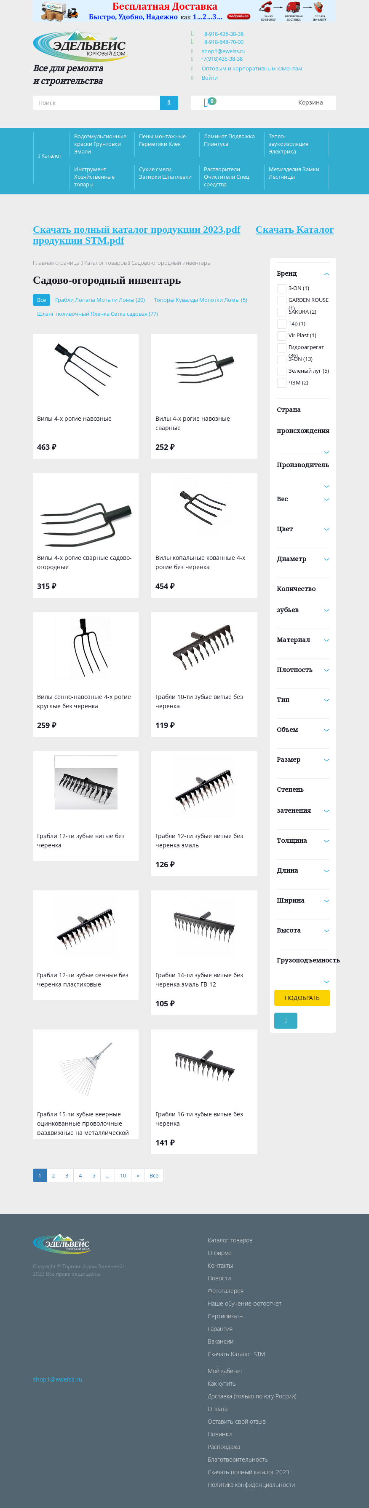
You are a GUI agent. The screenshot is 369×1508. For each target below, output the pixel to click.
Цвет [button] (303, 528)
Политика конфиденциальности (251, 1485)
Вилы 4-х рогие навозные (74, 418)
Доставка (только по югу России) (252, 1396)
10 (123, 1175)
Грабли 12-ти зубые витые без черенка (81, 840)
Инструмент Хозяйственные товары (94, 176)
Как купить (222, 1383)
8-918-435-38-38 (222, 34)
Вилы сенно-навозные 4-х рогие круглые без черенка (84, 701)
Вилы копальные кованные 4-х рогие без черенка (200, 562)
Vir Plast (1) (302, 335)
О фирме (220, 1253)
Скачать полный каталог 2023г (250, 1472)
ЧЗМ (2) (298, 382)
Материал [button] (303, 639)
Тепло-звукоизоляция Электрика (288, 143)
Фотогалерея (225, 1291)
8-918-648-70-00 (222, 42)
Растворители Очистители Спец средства (226, 176)
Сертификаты (225, 1316)
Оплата (217, 1409)
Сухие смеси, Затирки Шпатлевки (165, 172)
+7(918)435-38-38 (222, 58)
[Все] (154, 1176)
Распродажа (224, 1447)
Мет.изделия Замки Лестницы (294, 172)
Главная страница (56, 262)
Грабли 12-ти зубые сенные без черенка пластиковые (82, 979)
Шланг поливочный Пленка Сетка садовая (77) (97, 313)
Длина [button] (303, 870)
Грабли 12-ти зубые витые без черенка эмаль (199, 840)
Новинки (220, 1434)
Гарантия (220, 1329)
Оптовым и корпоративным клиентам (252, 68)
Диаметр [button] (303, 558)
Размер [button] (303, 759)
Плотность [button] (303, 669)
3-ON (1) (299, 288)
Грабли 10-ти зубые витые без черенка (199, 701)
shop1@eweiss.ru (224, 51)
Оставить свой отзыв (237, 1421)
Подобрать (302, 998)
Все (41, 300)
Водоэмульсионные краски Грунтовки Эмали (100, 143)
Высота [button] (303, 930)
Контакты (220, 1265)
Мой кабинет (225, 1371)
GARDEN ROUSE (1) (309, 300)
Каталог (51, 155)
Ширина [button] (303, 900)
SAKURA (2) (302, 311)
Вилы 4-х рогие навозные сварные (192, 423)
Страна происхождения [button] (303, 423)
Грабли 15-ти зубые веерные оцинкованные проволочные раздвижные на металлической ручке (83, 1122)
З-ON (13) (301, 359)
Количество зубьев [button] (303, 599)
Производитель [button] (303, 467)
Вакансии (220, 1341)
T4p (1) (297, 323)
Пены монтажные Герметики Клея (162, 140)
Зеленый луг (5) (309, 370)
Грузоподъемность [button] (303, 963)
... (108, 1175)
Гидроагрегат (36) (306, 347)
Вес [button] (303, 499)
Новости (219, 1278)
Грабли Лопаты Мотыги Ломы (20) (100, 300)
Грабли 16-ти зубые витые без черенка (199, 1118)
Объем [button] (303, 729)
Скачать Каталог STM (236, 1354)
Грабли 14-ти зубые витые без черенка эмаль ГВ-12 (199, 979)
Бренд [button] (303, 273)
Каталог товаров (105, 262)
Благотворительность (238, 1459)
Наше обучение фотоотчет (244, 1303)
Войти (210, 77)
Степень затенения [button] (303, 799)
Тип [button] (303, 699)
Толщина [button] (303, 840)
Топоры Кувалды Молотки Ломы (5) (200, 300)
